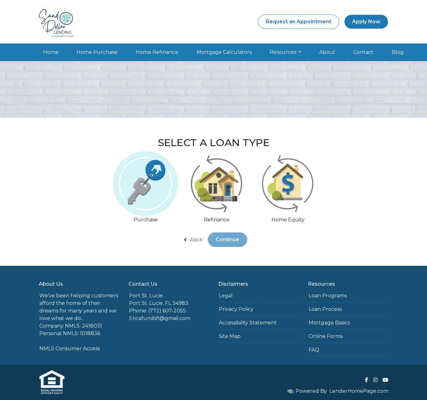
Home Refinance (157, 52)
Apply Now (366, 22)
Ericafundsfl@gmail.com (160, 318)
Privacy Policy (236, 309)
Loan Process (325, 309)
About (327, 52)
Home (51, 52)
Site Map (230, 336)
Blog (398, 52)
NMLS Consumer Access (69, 348)
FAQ (314, 350)
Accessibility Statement (248, 323)
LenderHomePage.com (358, 391)
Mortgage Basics (329, 323)
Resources (283, 52)
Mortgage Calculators (224, 52)
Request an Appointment (298, 22)
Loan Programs (328, 296)
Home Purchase (97, 52)
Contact (363, 52)
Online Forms (326, 336)
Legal (226, 296)
